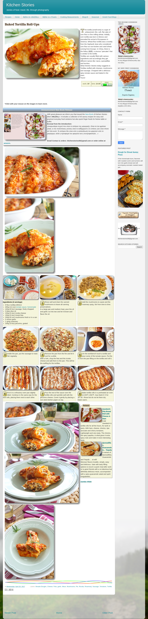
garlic (59, 586)
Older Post (107, 613)
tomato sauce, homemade (26, 307)
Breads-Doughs (41, 586)
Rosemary (88, 586)
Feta (55, 586)
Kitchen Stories (20, 5)
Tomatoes (103, 586)
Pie (77, 586)
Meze (64, 586)
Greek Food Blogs (109, 17)
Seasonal (95, 17)
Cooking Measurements (69, 17)
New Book (89, 114)
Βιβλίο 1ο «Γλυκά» (50, 17)
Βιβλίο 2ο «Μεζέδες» (31, 17)
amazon (7, 143)
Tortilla (109, 586)
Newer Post (10, 613)
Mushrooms (71, 586)
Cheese (50, 586)
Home (17, 17)
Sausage (96, 586)
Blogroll (85, 17)
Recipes (8, 17)
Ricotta (81, 586)
